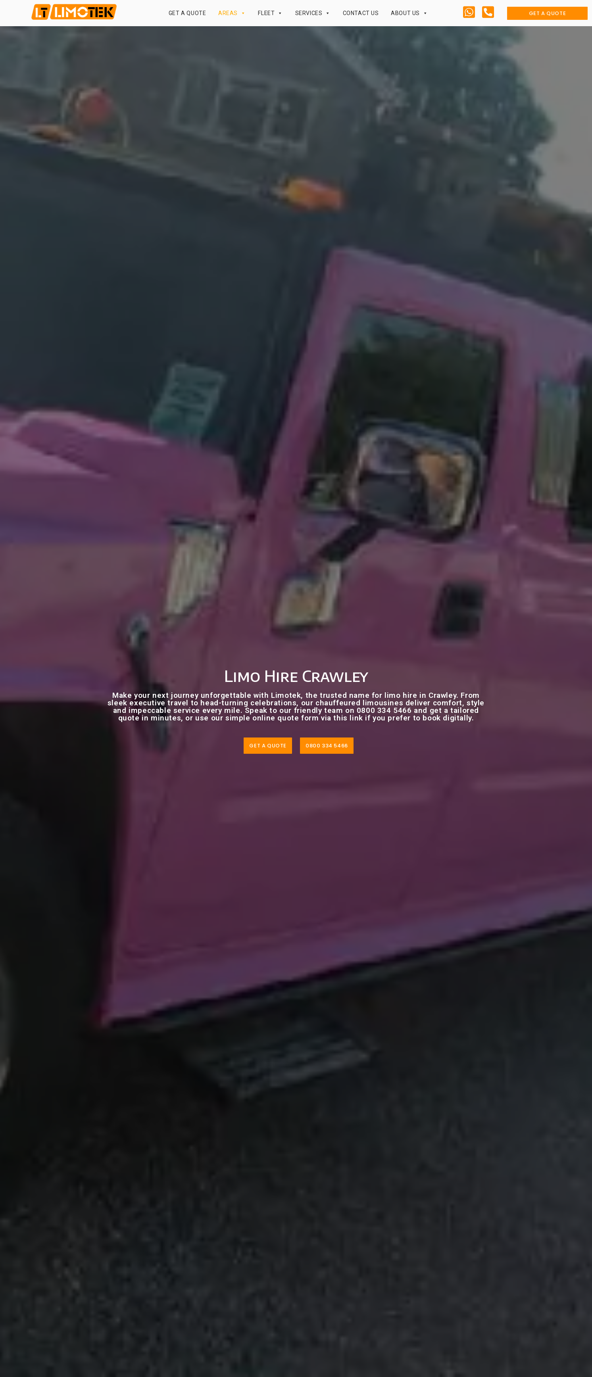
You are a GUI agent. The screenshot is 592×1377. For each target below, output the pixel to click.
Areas (232, 13)
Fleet (270, 13)
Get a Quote (187, 13)
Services (313, 13)
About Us (409, 13)
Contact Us (361, 13)
